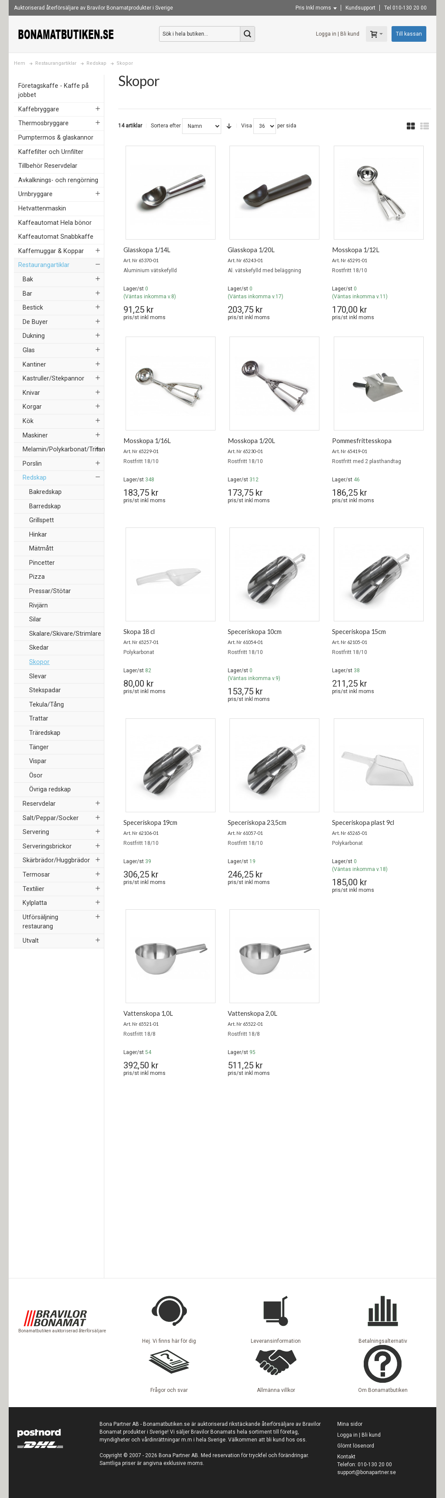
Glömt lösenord (355, 1446)
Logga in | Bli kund (337, 34)
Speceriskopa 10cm (255, 631)
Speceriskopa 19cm (150, 822)
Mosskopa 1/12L (355, 250)
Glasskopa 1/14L (146, 250)
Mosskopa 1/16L (147, 440)
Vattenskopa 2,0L (252, 1013)
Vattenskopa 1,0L (148, 1013)
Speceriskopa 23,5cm (257, 822)
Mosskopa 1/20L (251, 440)
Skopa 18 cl (139, 631)
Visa (246, 126)
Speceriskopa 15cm (359, 631)
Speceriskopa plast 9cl (363, 822)
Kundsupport (360, 8)
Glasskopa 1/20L (251, 250)
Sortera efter (166, 126)
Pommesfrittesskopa (362, 440)
